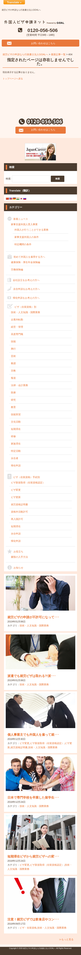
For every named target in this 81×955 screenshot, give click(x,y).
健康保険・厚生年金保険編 (25, 262)
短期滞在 (16, 429)
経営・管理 (17, 326)
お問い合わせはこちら (43, 43)
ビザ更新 (16, 497)
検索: (8, 178)
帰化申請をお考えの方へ (26, 297)
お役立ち (18, 551)
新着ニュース (20, 219)
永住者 (14, 458)
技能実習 (16, 414)
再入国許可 (17, 519)
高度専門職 (17, 334)
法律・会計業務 (19, 385)
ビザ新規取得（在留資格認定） (28, 482)
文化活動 (16, 421)
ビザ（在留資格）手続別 (26, 477)
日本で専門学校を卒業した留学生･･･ (33, 797)
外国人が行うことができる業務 (31, 229)
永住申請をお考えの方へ (26, 289)
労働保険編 (17, 269)
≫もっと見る (66, 939)
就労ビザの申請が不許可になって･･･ (33, 617)
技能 (13, 341)
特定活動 (16, 451)
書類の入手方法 (19, 557)
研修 (13, 436)
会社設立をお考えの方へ (26, 280)
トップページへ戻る (13, 78)
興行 (13, 348)
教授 (13, 363)
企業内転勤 (17, 319)
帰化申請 (16, 465)
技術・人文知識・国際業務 (25, 312)
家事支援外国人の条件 (26, 237)
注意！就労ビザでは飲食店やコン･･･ (33, 919)
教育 (13, 407)
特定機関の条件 (22, 244)
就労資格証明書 (19, 504)
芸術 (13, 356)
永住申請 (16, 533)
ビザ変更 (16, 489)
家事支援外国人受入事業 (24, 224)
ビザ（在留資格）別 (25, 306)
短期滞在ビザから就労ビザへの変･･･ (33, 856)
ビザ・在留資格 (28, 927)
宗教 (13, 370)
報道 (13, 378)
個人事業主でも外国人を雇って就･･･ (33, 734)
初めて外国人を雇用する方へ (29, 256)
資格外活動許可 (19, 511)
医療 (13, 392)
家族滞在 (16, 443)
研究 (13, 399)
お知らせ (18, 567)
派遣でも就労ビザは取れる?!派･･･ (31, 676)
